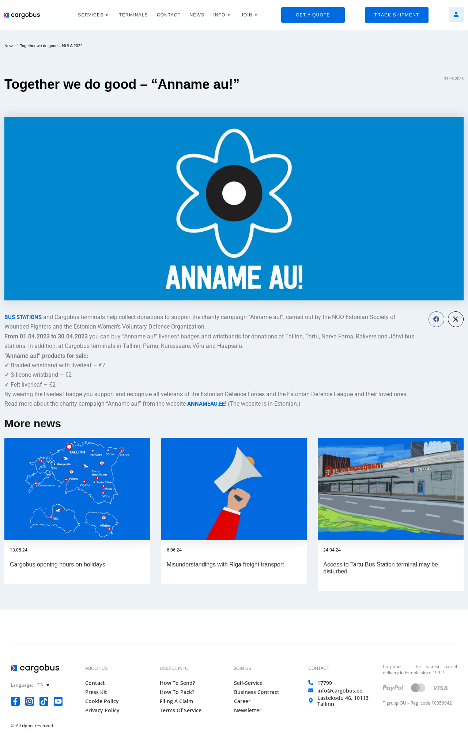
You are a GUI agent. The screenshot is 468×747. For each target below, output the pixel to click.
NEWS (196, 15)
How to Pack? (177, 692)
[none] (44, 685)
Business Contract (256, 692)
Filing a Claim (176, 701)
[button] (436, 319)
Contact (95, 683)
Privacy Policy (102, 710)
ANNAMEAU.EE (207, 403)
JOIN (250, 15)
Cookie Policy (102, 701)
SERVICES (94, 15)
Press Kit (96, 692)
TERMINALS (133, 15)
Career (242, 701)
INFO (222, 15)
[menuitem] (44, 685)
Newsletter (247, 710)
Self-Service (248, 683)
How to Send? (177, 683)
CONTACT (169, 15)
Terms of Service (180, 710)
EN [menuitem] (40, 685)
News (9, 45)
